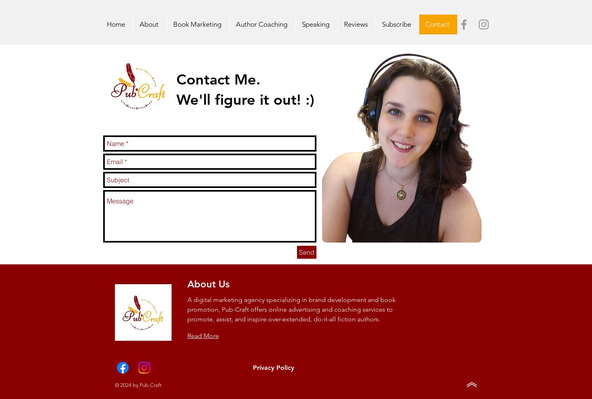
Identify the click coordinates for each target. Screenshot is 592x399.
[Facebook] (123, 368)
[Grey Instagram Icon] (483, 24)
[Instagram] (144, 368)
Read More (203, 336)
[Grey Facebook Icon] (464, 24)
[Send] (306, 252)
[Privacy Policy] (273, 368)
